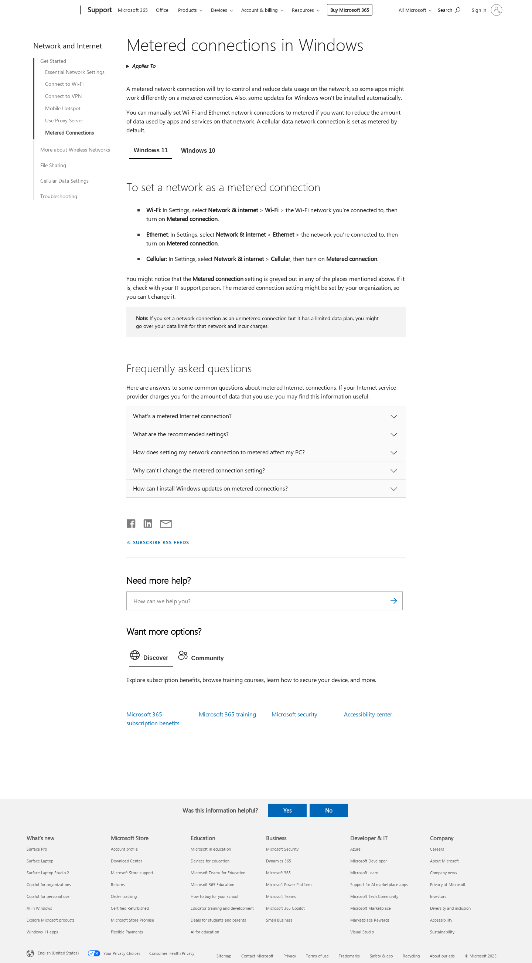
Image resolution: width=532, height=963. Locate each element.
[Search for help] (449, 9)
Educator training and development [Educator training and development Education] (222, 908)
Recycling (411, 956)
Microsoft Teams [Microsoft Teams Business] (281, 896)
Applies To (143, 65)
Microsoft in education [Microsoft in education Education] (211, 849)
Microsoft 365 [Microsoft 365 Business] (278, 872)
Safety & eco (381, 956)
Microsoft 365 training (227, 714)
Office (162, 10)
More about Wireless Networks (75, 149)
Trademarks (349, 956)
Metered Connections (69, 132)
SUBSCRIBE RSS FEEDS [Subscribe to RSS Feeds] (161, 542)
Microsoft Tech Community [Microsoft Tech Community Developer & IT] (374, 896)
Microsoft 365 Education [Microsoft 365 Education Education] (212, 884)
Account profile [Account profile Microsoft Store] (124, 849)
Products (187, 10)
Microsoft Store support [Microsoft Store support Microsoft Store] (132, 872)
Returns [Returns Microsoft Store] (118, 884)
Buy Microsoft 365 (349, 10)
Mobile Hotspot (63, 108)
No (328, 810)
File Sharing (53, 165)
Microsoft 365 (133, 10)
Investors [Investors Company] (438, 896)
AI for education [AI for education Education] (205, 932)
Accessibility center (368, 714)
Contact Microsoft (257, 956)
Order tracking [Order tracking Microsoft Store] (124, 896)
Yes (287, 810)
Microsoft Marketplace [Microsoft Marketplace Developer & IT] (370, 908)
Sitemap (223, 956)
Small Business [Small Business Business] (279, 920)
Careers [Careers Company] (437, 849)
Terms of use (317, 956)
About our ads (442, 956)
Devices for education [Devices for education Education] (210, 861)
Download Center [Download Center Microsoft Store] (126, 861)
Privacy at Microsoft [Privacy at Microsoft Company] (448, 884)
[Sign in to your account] (486, 10)
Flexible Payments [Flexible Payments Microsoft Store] (127, 932)
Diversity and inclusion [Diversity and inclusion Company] (450, 908)
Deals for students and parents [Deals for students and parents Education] (218, 920)
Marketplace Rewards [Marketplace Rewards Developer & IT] (369, 920)
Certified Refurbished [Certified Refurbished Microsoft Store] (130, 908)
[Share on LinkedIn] (145, 522)
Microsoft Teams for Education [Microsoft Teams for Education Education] (218, 872)
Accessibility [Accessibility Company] (441, 920)
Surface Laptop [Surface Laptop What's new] (40, 861)
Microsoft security (294, 714)
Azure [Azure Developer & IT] (355, 849)
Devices (219, 10)
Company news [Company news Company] (443, 872)
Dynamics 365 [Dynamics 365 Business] (278, 861)
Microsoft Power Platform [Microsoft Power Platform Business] (288, 884)
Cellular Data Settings (64, 180)
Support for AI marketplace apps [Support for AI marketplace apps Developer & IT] (379, 884)
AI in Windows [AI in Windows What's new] (39, 908)
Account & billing (259, 10)
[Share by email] (162, 522)
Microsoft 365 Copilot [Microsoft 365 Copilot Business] (285, 908)
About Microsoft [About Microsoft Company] (444, 861)
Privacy (289, 956)
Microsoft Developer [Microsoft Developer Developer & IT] (368, 861)
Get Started (53, 61)
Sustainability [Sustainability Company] (442, 932)
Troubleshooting (58, 196)
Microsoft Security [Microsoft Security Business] (282, 849)
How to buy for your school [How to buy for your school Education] (214, 896)
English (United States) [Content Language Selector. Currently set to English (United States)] (58, 953)
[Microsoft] (52, 10)
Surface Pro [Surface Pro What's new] (37, 849)
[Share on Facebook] (131, 522)
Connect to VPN (63, 96)
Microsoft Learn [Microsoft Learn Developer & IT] (364, 872)
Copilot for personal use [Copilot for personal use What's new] (48, 896)
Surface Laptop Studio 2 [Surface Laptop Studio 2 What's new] (48, 872)
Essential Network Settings (75, 72)
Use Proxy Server (64, 120)
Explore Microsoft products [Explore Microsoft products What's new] (51, 920)
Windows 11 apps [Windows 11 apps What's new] (42, 932)
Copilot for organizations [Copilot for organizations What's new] (49, 884)
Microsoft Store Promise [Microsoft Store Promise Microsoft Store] (132, 920)
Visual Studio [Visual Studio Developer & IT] (362, 932)
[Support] (99, 10)
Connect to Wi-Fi (64, 84)
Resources (303, 10)
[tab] (150, 151)
